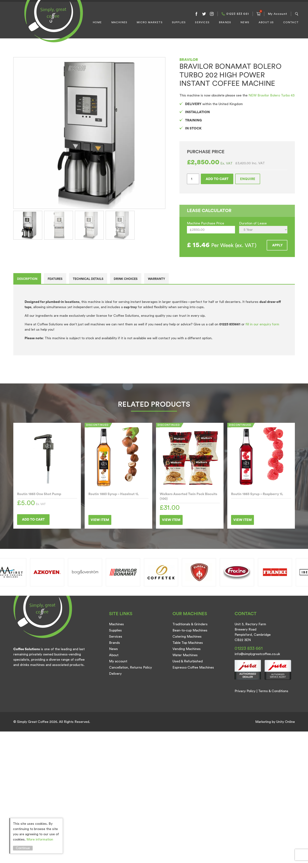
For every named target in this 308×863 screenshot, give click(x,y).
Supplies (179, 22)
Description (27, 278)
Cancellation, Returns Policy (130, 667)
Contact (291, 22)
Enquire (247, 179)
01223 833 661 (237, 13)
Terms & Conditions (273, 691)
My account (118, 661)
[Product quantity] (193, 179)
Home (97, 22)
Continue (23, 848)
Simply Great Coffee (52, 25)
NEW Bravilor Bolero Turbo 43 (271, 95)
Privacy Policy (245, 691)
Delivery (115, 673)
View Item (100, 520)
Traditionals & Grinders (190, 624)
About (113, 655)
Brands (225, 22)
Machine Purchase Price (205, 223)
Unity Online (285, 721)
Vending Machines (186, 649)
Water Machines (185, 655)
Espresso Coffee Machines (193, 667)
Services (202, 22)
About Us (266, 22)
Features (55, 278)
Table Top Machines (187, 642)
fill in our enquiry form (262, 324)
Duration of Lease (253, 223)
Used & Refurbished (187, 661)
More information (39, 839)
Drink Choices (126, 278)
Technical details (88, 278)
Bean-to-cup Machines (189, 630)
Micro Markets (150, 22)
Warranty (156, 278)
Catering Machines (187, 636)
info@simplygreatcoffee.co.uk (257, 654)
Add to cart (217, 179)
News (244, 22)
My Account (277, 13)
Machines (119, 22)
